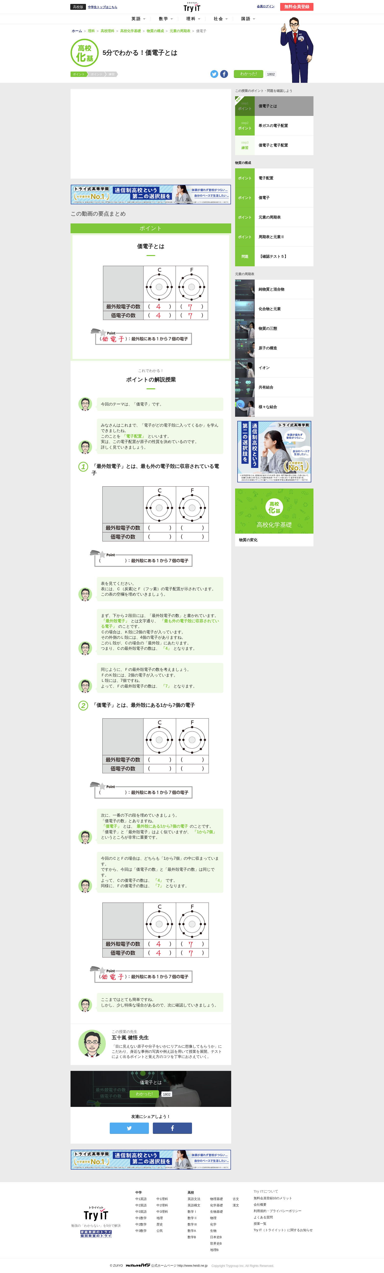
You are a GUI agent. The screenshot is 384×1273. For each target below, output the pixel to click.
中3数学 (141, 1231)
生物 (213, 1231)
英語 (136, 19)
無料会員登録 (296, 6)
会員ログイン (266, 6)
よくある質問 (263, 1217)
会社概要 (260, 1204)
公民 (159, 1231)
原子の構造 (268, 348)
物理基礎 (216, 1199)
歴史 (159, 1224)
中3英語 (141, 1211)
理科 (191, 19)
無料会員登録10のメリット (273, 1198)
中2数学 (141, 1224)
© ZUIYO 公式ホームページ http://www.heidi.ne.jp (159, 1265)
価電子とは (268, 106)
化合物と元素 (270, 309)
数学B (192, 1237)
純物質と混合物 (271, 289)
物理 (213, 1218)
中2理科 (162, 1205)
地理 (159, 1218)
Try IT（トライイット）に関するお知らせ (283, 1230)
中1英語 (141, 1199)
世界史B (216, 1243)
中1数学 (141, 1218)
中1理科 (162, 1199)
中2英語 (141, 1205)
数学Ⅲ (192, 1224)
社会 (219, 19)
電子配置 (266, 178)
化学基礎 (216, 1205)
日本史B (216, 1237)
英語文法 (194, 1199)
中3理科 (162, 1211)
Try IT (192, 7)
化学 (213, 1224)
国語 (246, 19)
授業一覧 (260, 1223)
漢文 (236, 1205)
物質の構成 (243, 163)
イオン (264, 368)
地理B (214, 1250)
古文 (236, 1199)
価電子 (264, 198)
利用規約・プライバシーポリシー (277, 1211)
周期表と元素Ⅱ (271, 237)
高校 (191, 1192)
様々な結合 (268, 407)
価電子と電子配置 (273, 145)
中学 (138, 1192)
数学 (164, 19)
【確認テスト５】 (273, 256)
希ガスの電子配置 (273, 125)
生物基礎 (216, 1211)
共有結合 (266, 387)
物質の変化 (248, 540)
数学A (192, 1231)
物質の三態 (268, 328)
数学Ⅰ (192, 1211)
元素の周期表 (270, 217)
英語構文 (194, 1205)
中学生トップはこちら (102, 7)
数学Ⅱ (192, 1218)
